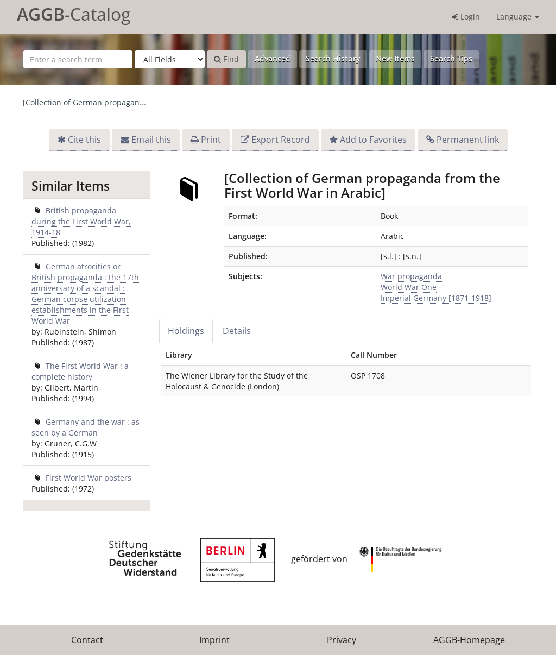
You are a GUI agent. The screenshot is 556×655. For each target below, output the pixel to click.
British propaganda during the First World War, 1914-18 (81, 221)
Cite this (84, 140)
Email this (151, 140)
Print (211, 140)
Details (237, 331)
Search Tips (451, 58)
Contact (87, 640)
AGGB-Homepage (469, 640)
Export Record (280, 140)
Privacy (341, 640)
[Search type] (170, 59)
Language (517, 16)
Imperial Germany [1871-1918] (436, 298)
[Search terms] (77, 59)
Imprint (214, 640)
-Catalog (73, 14)
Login (466, 16)
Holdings (186, 331)
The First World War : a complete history (80, 371)
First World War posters (88, 478)
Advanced (272, 58)
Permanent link (468, 140)
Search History (333, 58)
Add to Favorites (373, 140)
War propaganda (411, 276)
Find (226, 59)
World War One (409, 287)
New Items (395, 58)
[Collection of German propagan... (84, 102)
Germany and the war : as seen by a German (85, 427)
